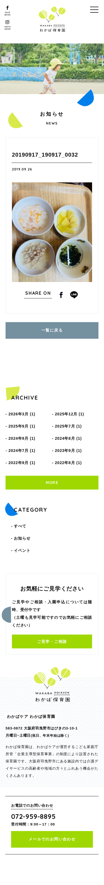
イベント (22, 550)
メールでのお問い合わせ (52, 839)
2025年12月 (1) (69, 414)
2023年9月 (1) (68, 450)
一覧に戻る (52, 330)
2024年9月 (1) (21, 438)
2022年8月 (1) (68, 462)
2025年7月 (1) (68, 426)
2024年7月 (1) (21, 450)
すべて (20, 526)
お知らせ (22, 538)
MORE (52, 482)
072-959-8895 (33, 816)
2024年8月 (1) (68, 438)
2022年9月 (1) (21, 462)
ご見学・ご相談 (52, 641)
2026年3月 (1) (21, 414)
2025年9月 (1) (21, 426)
